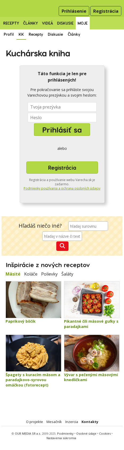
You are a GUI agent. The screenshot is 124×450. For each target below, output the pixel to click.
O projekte (34, 421)
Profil (9, 34)
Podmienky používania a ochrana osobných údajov (62, 188)
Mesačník (54, 421)
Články (30, 23)
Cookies (105, 433)
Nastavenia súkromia (61, 438)
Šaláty (67, 274)
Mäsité (13, 274)
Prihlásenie (74, 11)
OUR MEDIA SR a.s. (28, 433)
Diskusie (65, 23)
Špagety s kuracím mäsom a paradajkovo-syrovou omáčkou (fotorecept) (33, 380)
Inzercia (71, 421)
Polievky (49, 274)
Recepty (11, 23)
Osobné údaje (86, 433)
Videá (47, 23)
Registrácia (105, 11)
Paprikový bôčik (21, 321)
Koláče (30, 274)
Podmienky (65, 433)
